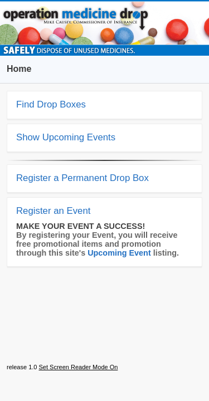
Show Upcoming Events (65, 137)
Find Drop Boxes (51, 104)
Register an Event (53, 211)
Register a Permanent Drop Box (82, 178)
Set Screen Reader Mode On (78, 367)
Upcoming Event (119, 252)
